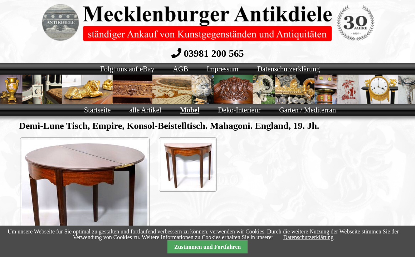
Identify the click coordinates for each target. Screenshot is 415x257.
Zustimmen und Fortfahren (207, 247)
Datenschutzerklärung (308, 237)
